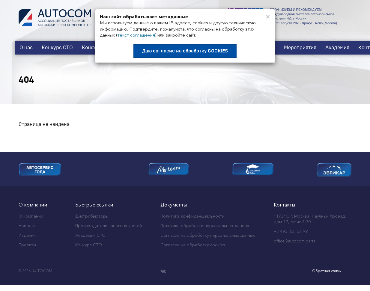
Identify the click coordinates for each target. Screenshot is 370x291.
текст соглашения (136, 35)
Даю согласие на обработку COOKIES (185, 51)
